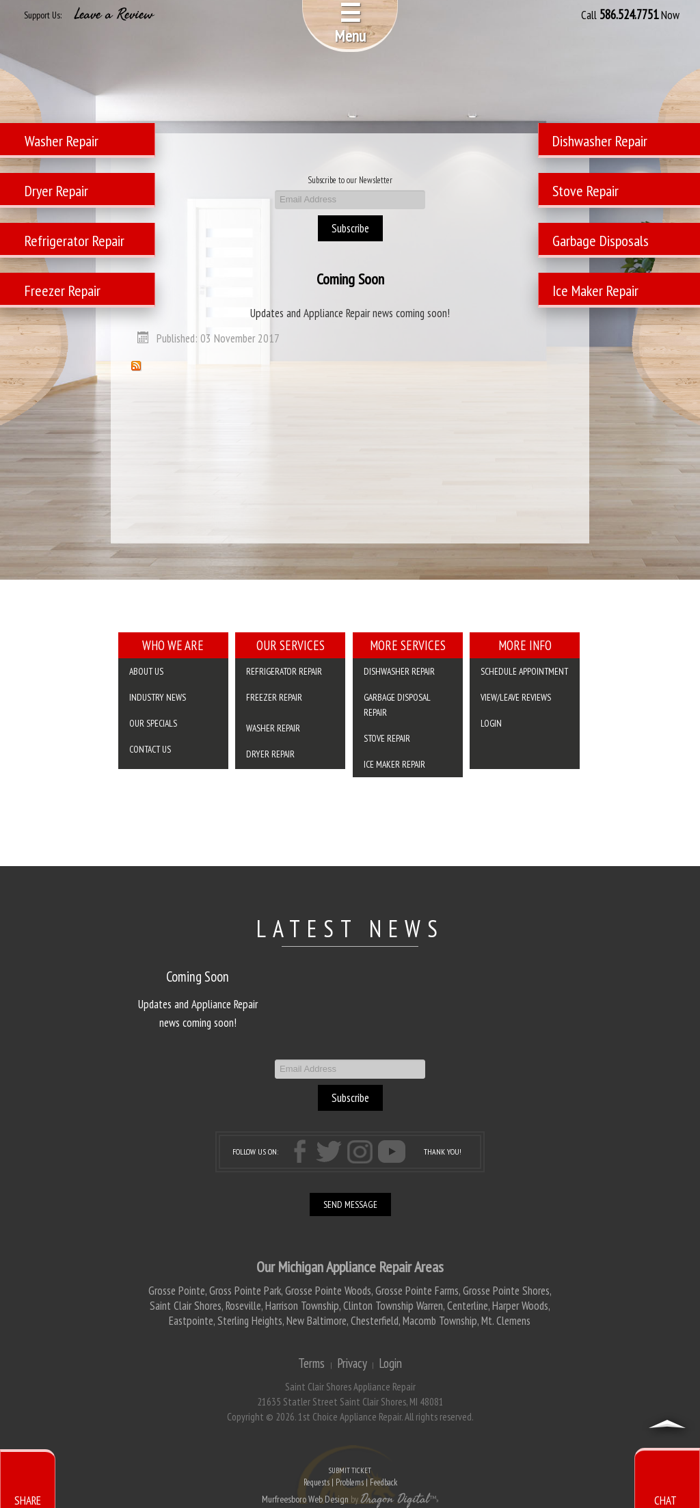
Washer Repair (273, 728)
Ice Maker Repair (394, 764)
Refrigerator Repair (284, 671)
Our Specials (153, 723)
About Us (146, 671)
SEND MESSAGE (350, 1204)
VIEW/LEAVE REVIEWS (516, 697)
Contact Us (150, 749)
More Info (525, 645)
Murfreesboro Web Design (305, 1499)
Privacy (352, 1363)
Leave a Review (114, 14)
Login (491, 723)
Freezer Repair (274, 697)
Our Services (290, 645)
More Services (408, 645)
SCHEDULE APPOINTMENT (524, 671)
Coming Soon (350, 278)
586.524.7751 (629, 14)
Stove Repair (387, 738)
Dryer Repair (270, 754)
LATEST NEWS (350, 928)
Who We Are (173, 645)
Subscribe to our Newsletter (350, 180)
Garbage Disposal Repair (397, 704)
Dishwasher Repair (399, 671)
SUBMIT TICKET (350, 1478)
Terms (311, 1363)
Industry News (157, 697)
